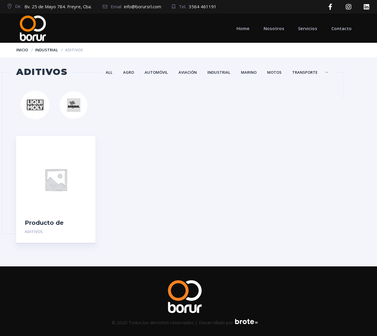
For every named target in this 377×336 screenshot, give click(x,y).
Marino (249, 72)
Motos (274, 72)
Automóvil (156, 72)
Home (243, 28)
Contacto (341, 28)
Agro (128, 72)
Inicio (22, 50)
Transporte (305, 72)
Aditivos (34, 231)
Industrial (46, 50)
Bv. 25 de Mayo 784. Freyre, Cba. (58, 6)
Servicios (307, 28)
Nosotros (274, 28)
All (109, 72)
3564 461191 (202, 6)
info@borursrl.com (142, 6)
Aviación (187, 72)
